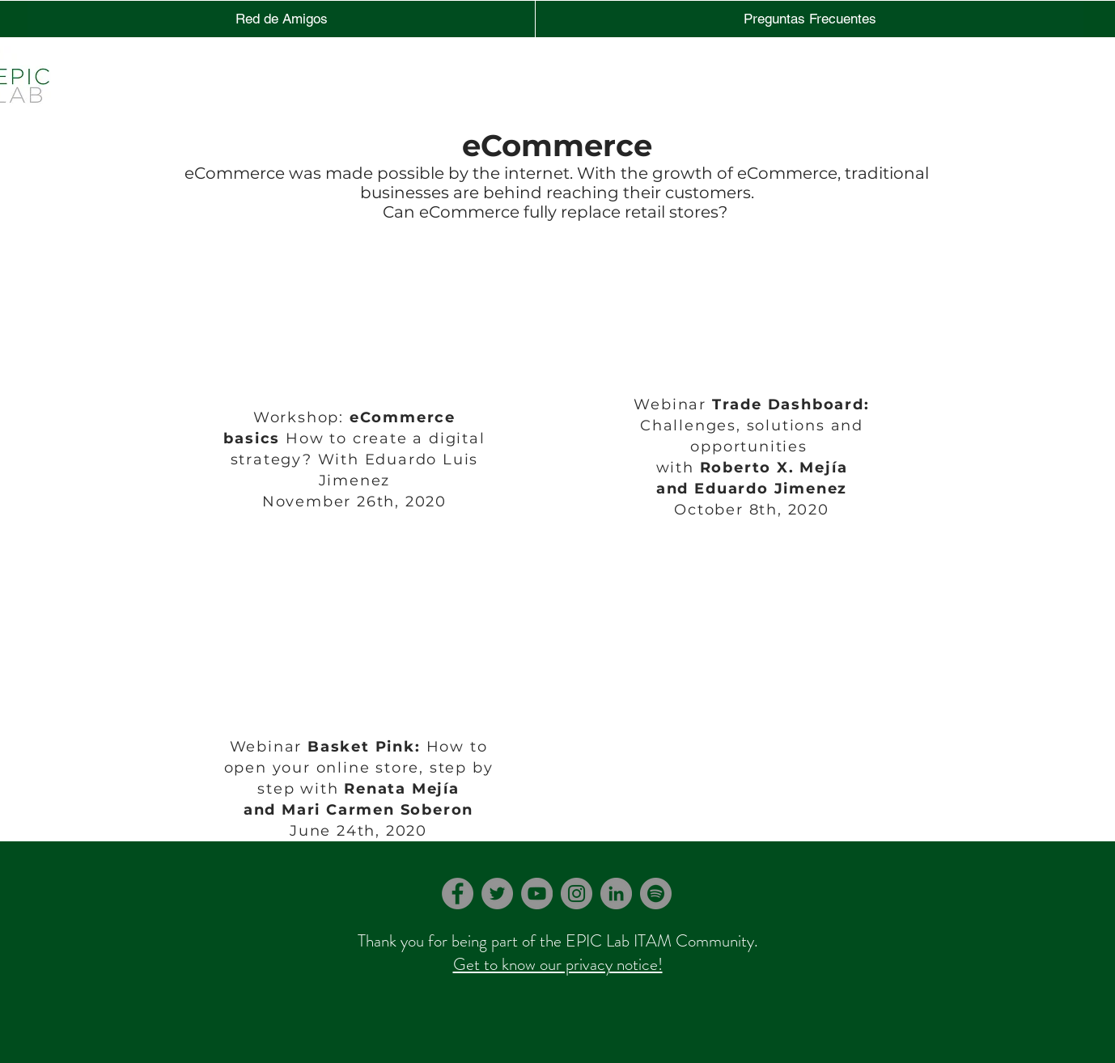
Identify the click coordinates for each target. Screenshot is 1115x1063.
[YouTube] (537, 893)
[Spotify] (656, 893)
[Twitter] (497, 893)
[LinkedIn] (616, 893)
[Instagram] (576, 893)
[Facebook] (457, 893)
